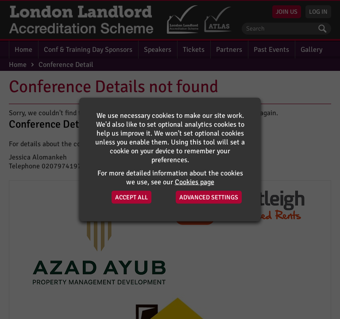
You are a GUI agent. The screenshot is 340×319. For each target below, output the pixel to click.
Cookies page (194, 182)
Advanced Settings (208, 197)
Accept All (131, 197)
